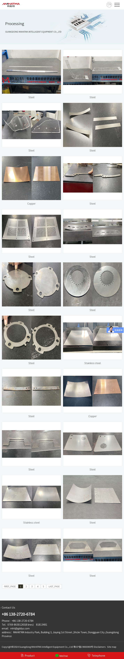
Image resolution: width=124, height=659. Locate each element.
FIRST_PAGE (10, 586)
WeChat (61, 655)
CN (109, 4)
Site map (111, 647)
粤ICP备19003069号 (83, 647)
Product (28, 655)
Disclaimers (100, 647)
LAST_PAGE (54, 586)
